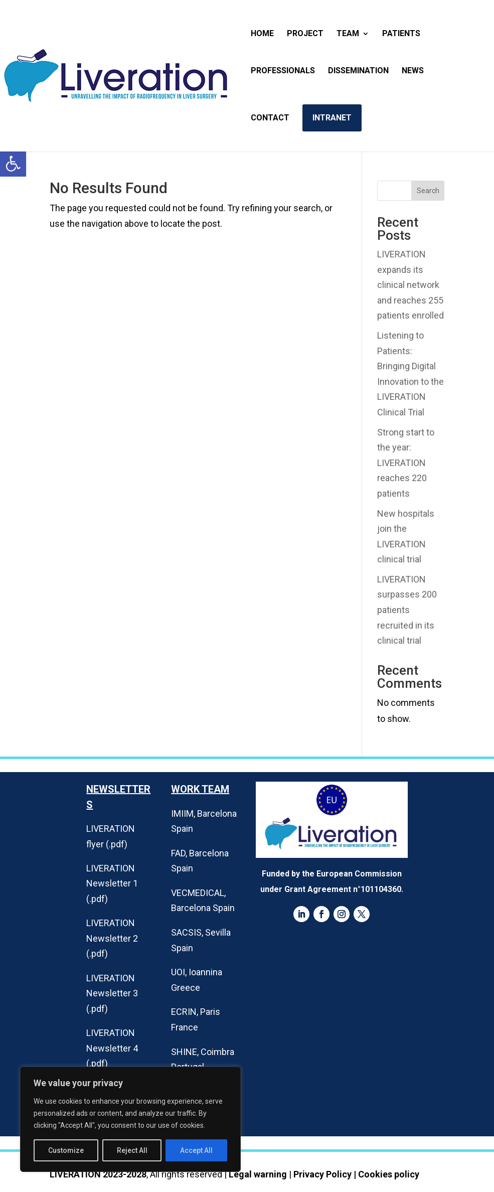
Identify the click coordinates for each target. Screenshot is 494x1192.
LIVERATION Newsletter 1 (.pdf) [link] (112, 883)
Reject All (132, 1150)
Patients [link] (401, 34)
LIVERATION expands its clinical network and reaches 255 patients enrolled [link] (410, 285)
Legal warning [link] (258, 1174)
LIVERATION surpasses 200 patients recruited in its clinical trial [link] (407, 610)
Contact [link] (270, 118)
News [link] (413, 71)
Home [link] (262, 34)
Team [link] (348, 34)
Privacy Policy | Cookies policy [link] (356, 1174)
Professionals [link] (283, 71)
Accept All (196, 1150)
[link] (13, 164)
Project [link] (305, 34)
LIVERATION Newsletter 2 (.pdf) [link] (112, 938)
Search (428, 191)
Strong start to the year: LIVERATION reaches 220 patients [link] (405, 463)
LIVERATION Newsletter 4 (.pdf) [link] (112, 1048)
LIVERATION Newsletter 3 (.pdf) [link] (112, 993)
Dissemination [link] (358, 71)
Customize (66, 1150)
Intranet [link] (332, 117)
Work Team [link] (200, 789)
